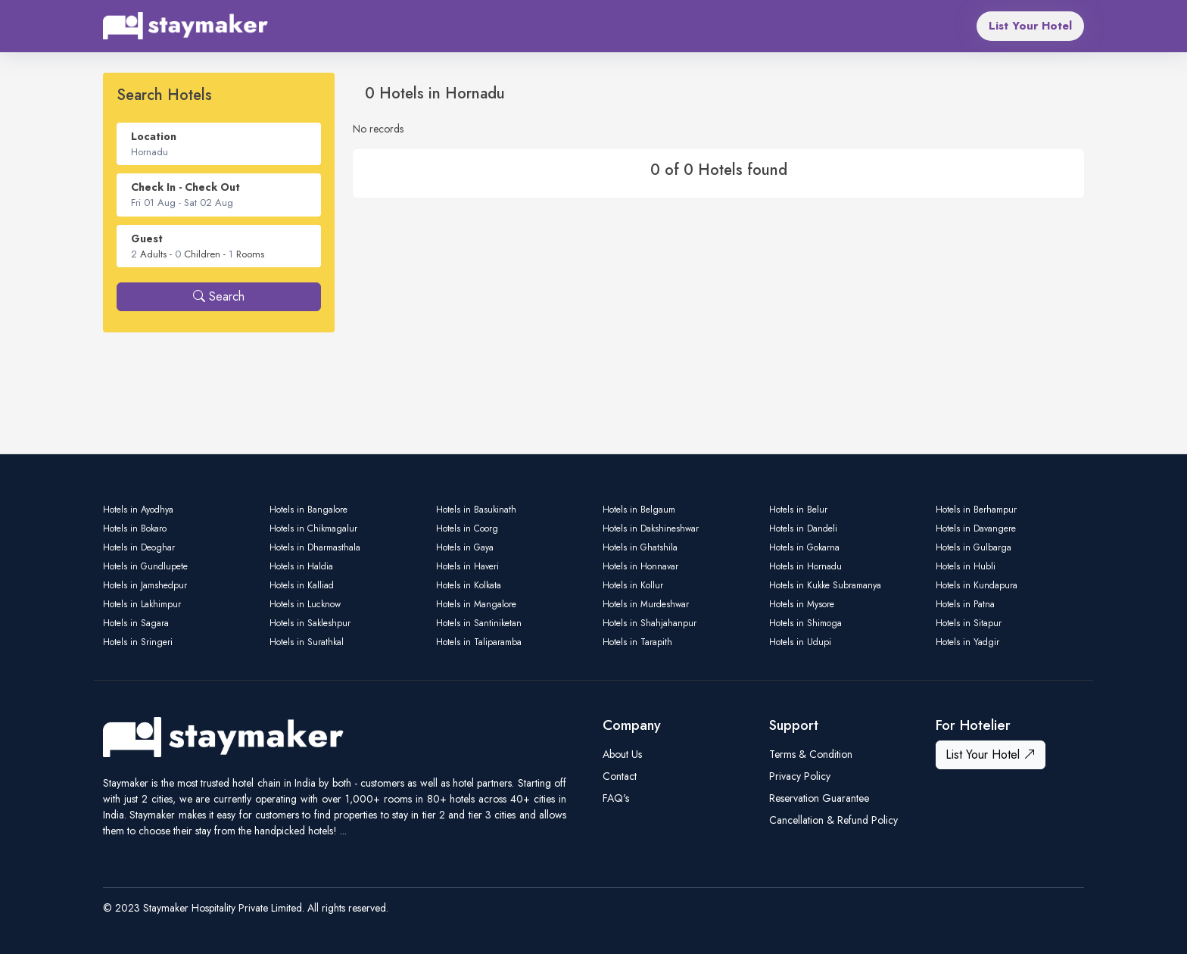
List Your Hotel (1030, 25)
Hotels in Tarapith (637, 642)
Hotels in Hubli (965, 566)
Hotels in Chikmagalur (313, 528)
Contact (620, 776)
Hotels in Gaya (465, 547)
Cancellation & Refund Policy (833, 820)
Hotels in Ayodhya (138, 509)
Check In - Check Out (185, 187)
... (343, 830)
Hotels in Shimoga (805, 623)
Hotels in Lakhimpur (142, 604)
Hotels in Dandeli (803, 528)
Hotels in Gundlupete (145, 566)
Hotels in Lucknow (305, 604)
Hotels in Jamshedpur (145, 585)
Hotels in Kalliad (301, 585)
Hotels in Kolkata (468, 585)
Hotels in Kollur (633, 585)
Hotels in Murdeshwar (646, 604)
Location (153, 136)
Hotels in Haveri (467, 566)
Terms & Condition (810, 754)
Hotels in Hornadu (805, 566)
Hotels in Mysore (801, 604)
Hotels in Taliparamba (479, 642)
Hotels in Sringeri (138, 642)
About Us (622, 754)
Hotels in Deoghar (139, 547)
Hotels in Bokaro (135, 528)
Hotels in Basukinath (476, 509)
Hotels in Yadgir (967, 642)
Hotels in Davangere (976, 528)
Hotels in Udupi (800, 642)
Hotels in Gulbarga (973, 547)
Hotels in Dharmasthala (314, 547)
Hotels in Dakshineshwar (651, 528)
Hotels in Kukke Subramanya (825, 585)
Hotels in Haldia (301, 566)
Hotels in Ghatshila (640, 547)
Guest (147, 238)
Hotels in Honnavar (640, 566)
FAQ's (616, 798)
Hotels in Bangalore (308, 509)
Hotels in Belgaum (639, 509)
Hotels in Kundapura (976, 585)
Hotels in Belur (798, 509)
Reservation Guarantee (819, 798)
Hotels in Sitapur (969, 623)
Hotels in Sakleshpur (309, 623)
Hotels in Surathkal (306, 642)
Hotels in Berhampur (976, 509)
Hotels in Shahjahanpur (649, 623)
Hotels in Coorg (467, 528)
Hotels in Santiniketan (479, 623)
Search (219, 296)
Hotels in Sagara (136, 623)
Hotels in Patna (965, 604)
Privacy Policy (799, 776)
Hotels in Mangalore (476, 604)
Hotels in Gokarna (804, 547)
